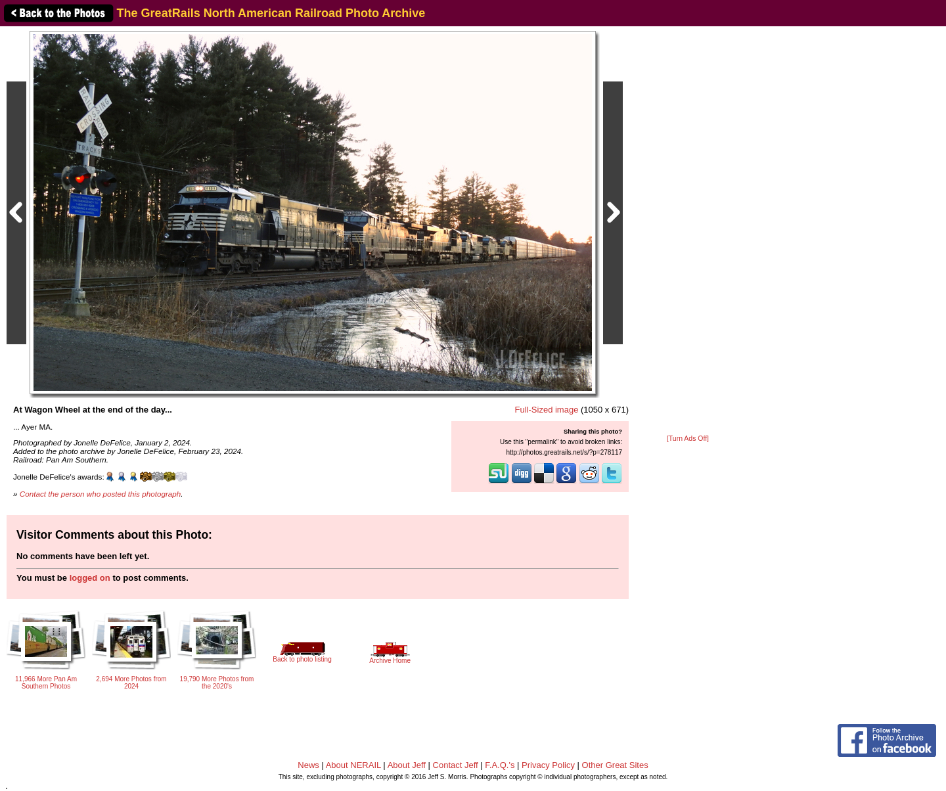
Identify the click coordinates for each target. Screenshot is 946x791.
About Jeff (407, 765)
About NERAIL (353, 765)
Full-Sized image (547, 410)
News (308, 765)
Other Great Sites (615, 765)
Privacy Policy (548, 765)
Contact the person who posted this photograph (100, 493)
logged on (90, 578)
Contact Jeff (455, 765)
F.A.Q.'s (499, 765)
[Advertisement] (687, 231)
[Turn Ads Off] (688, 438)
